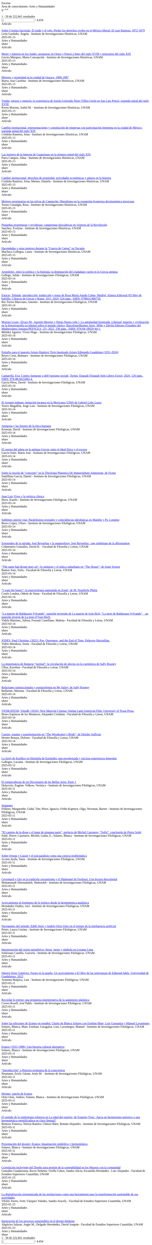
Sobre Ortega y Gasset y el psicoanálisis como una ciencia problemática (44, 855)
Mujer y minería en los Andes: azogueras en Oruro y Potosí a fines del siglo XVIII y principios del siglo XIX (66, 53)
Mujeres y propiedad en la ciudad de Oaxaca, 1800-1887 (35, 77)
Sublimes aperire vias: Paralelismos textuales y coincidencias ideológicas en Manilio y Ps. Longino (60, 519)
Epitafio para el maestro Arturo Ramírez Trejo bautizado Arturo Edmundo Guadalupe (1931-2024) (59, 352)
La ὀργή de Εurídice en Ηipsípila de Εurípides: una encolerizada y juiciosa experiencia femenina (59, 758)
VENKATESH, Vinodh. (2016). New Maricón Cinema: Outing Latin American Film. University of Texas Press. (67, 710)
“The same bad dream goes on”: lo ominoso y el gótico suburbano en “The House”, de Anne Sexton (60, 566)
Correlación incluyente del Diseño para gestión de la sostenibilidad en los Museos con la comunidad (60, 1167)
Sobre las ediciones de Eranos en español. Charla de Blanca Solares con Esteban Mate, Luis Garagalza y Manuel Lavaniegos (75, 1023)
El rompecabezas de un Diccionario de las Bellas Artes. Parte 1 (38, 782)
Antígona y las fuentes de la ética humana (26, 426)
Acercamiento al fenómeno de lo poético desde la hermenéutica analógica (45, 902)
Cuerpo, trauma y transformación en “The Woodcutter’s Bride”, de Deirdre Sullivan (51, 734)
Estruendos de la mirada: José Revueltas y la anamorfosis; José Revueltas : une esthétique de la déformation (65, 543)
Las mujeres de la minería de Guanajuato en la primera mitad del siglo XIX (46, 154)
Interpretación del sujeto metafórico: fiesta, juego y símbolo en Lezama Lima (47, 949)
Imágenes (7, 805)
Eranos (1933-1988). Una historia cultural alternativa (32, 1046)
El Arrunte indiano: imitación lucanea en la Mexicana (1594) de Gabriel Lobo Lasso (51, 402)
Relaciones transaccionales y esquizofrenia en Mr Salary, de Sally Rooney (45, 687)
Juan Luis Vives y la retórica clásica (22, 496)
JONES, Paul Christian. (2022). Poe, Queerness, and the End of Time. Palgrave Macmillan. (55, 640)
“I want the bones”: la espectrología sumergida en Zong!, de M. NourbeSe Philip (49, 590)
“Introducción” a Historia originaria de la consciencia (33, 1070)
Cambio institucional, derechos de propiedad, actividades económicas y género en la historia (56, 178)
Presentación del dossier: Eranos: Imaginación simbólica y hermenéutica (44, 1144)
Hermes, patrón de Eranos (16, 1093)
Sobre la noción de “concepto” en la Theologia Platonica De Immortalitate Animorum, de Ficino (58, 472)
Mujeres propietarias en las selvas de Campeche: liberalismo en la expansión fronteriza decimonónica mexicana (67, 201)
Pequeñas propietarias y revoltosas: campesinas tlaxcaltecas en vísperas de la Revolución (54, 224)
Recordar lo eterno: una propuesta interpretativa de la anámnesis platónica (45, 999)
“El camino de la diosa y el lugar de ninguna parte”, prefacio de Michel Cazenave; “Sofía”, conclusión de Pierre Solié (71, 832)
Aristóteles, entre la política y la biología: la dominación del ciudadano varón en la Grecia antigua (59, 271)
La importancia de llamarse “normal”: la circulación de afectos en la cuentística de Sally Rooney (58, 664)
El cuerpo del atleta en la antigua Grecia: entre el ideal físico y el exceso (44, 449)
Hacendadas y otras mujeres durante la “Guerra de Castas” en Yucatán (43, 248)
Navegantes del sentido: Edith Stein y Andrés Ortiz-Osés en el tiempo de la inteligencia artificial (58, 926)
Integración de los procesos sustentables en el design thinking (38, 1221)
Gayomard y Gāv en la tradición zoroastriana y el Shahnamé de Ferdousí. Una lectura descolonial (59, 879)
